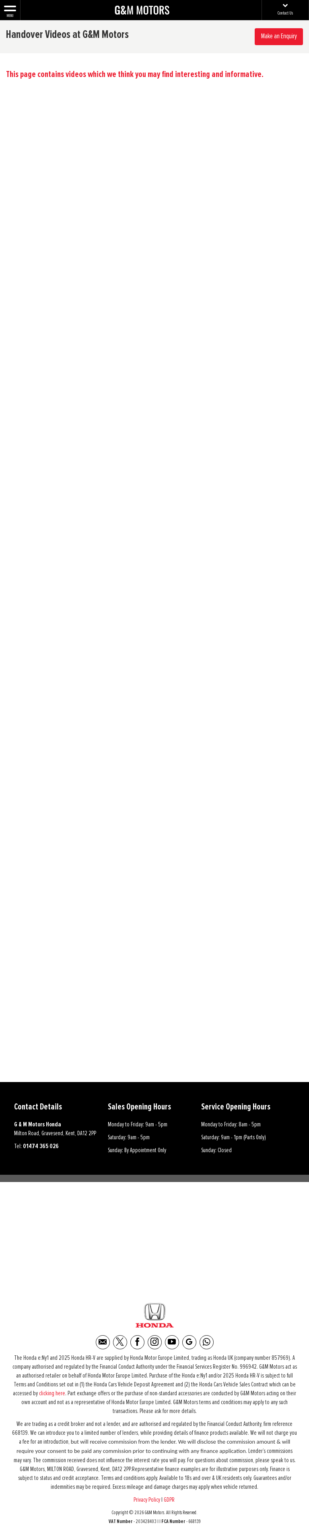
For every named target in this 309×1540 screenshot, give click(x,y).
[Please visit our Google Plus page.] (189, 1342)
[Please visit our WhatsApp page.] (207, 1342)
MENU (10, 11)
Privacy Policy (147, 1499)
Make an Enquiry (279, 36)
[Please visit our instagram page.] (155, 1342)
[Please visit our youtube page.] (172, 1342)
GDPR (170, 1499)
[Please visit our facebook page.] (137, 1342)
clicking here (52, 1393)
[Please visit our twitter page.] (120, 1342)
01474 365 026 (41, 1146)
